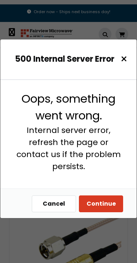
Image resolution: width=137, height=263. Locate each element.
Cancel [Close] (54, 203)
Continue (101, 203)
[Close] (124, 59)
